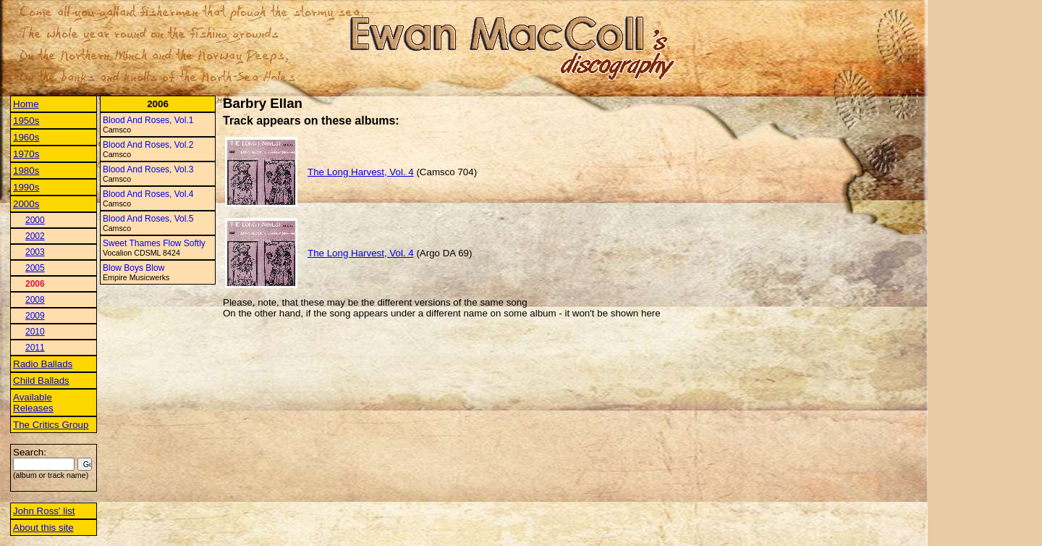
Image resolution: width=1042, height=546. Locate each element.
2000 (35, 220)
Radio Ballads (42, 363)
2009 (35, 316)
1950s (26, 120)
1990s (26, 187)
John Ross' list (44, 510)
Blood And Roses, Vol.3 (148, 169)
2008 (35, 300)
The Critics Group (50, 424)
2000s (26, 203)
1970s (26, 153)
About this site (43, 527)
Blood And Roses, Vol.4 (148, 194)
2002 (35, 236)
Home (26, 103)
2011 (35, 348)
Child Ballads (41, 380)
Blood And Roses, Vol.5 (148, 219)
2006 (35, 284)
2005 (35, 268)
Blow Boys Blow (133, 268)
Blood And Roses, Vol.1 (148, 120)
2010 (35, 332)
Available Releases (33, 402)
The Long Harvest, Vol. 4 (361, 172)
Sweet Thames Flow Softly (154, 243)
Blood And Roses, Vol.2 (148, 145)
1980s (26, 170)
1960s (26, 137)
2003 (35, 252)
